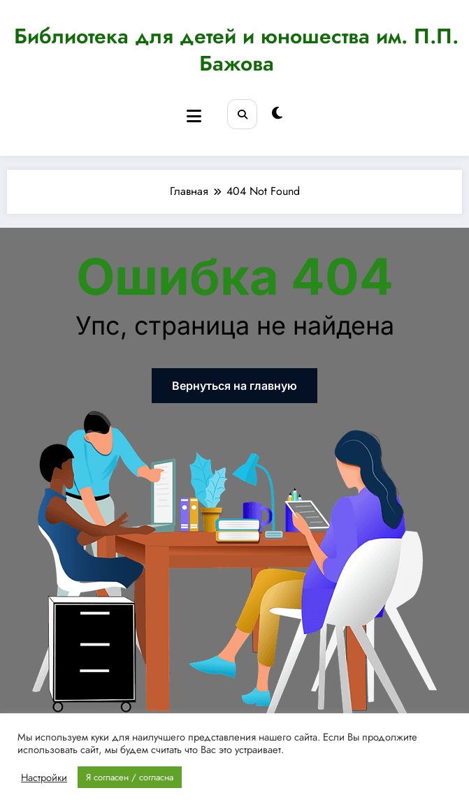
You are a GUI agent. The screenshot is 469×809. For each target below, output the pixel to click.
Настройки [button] (44, 777)
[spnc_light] (277, 113)
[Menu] (194, 116)
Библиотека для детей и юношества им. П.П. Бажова (236, 49)
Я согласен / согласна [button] (129, 777)
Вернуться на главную (234, 386)
